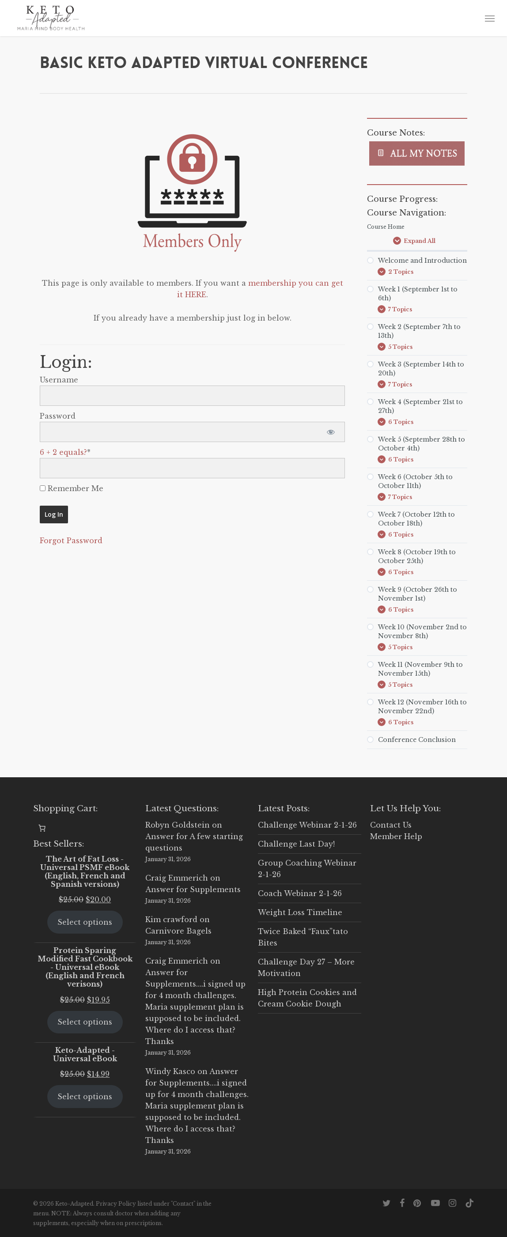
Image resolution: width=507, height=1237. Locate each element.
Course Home (386, 226)
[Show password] (330, 432)
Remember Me (71, 488)
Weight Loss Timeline (300, 912)
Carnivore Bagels (178, 931)
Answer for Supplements (193, 889)
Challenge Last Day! (296, 844)
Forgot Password (71, 540)
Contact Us (391, 825)
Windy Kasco (170, 1071)
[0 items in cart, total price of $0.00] (42, 828)
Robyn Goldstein (177, 825)
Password (58, 416)
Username (59, 379)
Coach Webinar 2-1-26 (300, 893)
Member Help (396, 836)
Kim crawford (171, 919)
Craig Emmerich (176, 878)
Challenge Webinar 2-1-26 (307, 825)
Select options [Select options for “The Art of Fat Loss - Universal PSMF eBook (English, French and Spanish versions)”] (84, 922)
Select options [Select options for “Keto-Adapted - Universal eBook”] (84, 1096)
